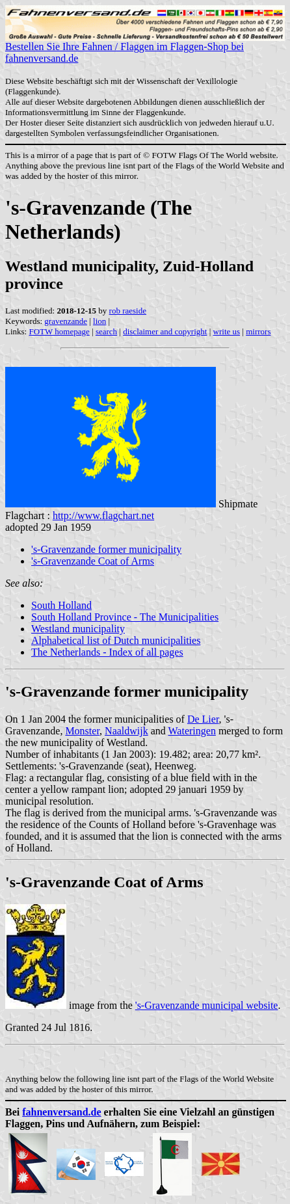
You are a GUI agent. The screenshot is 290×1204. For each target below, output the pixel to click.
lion (99, 321)
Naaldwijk (126, 730)
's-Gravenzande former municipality (106, 549)
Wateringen (192, 730)
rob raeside (127, 310)
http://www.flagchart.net (103, 515)
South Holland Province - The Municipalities (124, 616)
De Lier (203, 719)
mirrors (258, 331)
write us (227, 331)
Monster (82, 730)
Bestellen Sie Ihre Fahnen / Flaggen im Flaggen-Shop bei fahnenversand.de (145, 48)
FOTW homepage (59, 331)
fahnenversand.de (61, 1111)
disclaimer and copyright (165, 331)
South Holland (61, 605)
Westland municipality (78, 628)
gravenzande (65, 321)
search (106, 331)
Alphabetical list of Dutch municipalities (115, 640)
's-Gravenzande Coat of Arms (92, 561)
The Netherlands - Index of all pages (107, 652)
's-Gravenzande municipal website (206, 1005)
